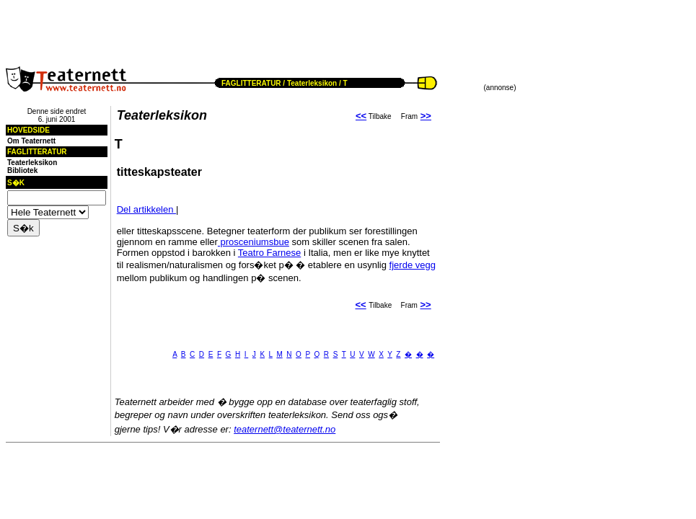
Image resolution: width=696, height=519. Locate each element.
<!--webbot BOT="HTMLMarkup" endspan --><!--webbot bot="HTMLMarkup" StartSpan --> (177, 27)
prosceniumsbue (253, 241)
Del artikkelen (146, 209)
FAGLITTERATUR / (253, 83)
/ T (342, 83)
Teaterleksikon (312, 83)
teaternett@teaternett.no (284, 429)
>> (425, 115)
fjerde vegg (412, 265)
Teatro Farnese (269, 252)
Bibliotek (22, 170)
